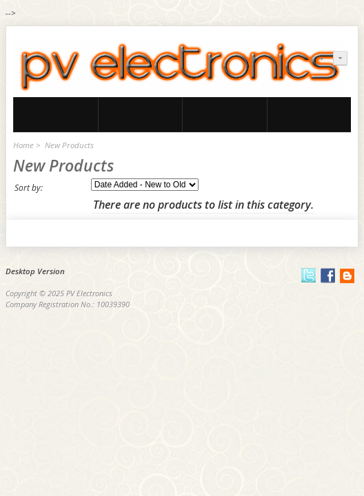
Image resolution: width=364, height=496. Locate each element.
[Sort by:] (145, 184)
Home (23, 145)
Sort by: (28, 188)
